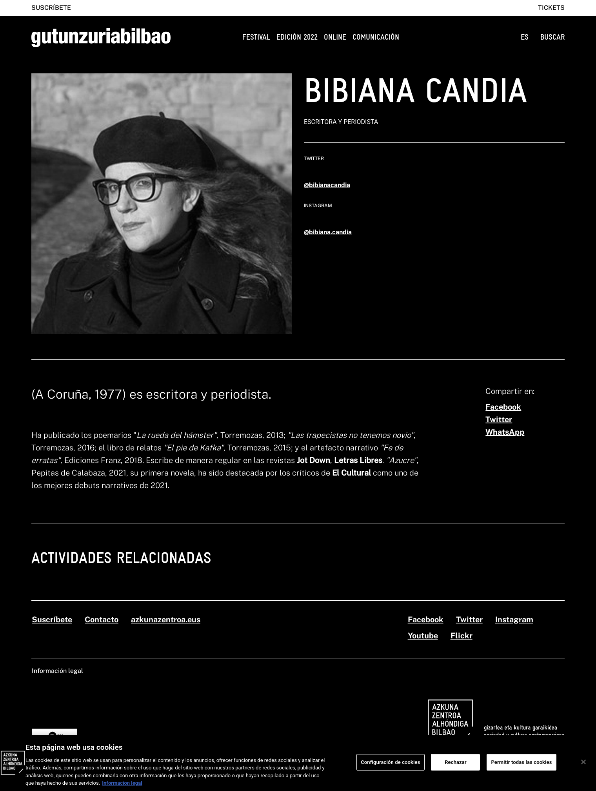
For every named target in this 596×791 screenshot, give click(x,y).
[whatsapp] (504, 432)
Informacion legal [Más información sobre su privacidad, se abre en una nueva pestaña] (122, 787)
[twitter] (498, 419)
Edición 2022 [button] (297, 37)
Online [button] (335, 37)
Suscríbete (51, 7)
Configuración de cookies (390, 766)
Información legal (57, 670)
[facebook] (503, 407)
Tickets (551, 7)
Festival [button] (256, 37)
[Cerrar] (583, 766)
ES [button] (525, 37)
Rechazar (456, 766)
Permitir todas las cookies (521, 766)
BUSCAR (552, 37)
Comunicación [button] (376, 37)
